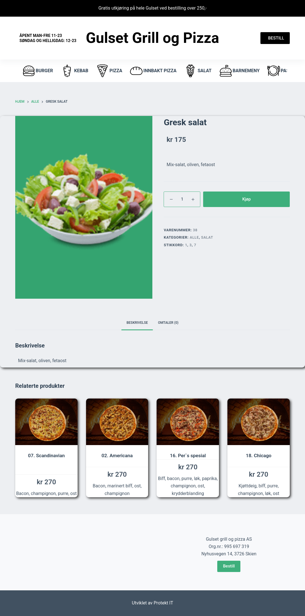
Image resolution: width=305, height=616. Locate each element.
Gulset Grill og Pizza (152, 38)
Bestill (229, 566)
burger (37, 71)
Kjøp (246, 199)
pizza (108, 71)
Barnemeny (239, 71)
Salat (197, 71)
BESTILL (275, 38)
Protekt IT (163, 603)
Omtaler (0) (168, 323)
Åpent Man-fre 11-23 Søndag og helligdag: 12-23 (47, 38)
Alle (194, 237)
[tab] (137, 323)
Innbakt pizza (152, 71)
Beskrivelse (137, 323)
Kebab (74, 71)
